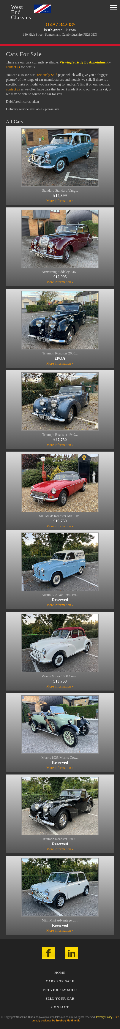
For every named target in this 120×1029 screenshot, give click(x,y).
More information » (60, 200)
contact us (13, 67)
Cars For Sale (60, 981)
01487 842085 (60, 24)
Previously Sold (46, 75)
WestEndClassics (21, 12)
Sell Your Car (60, 998)
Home (60, 972)
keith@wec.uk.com (60, 30)
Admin (84, 1020)
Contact (60, 1007)
